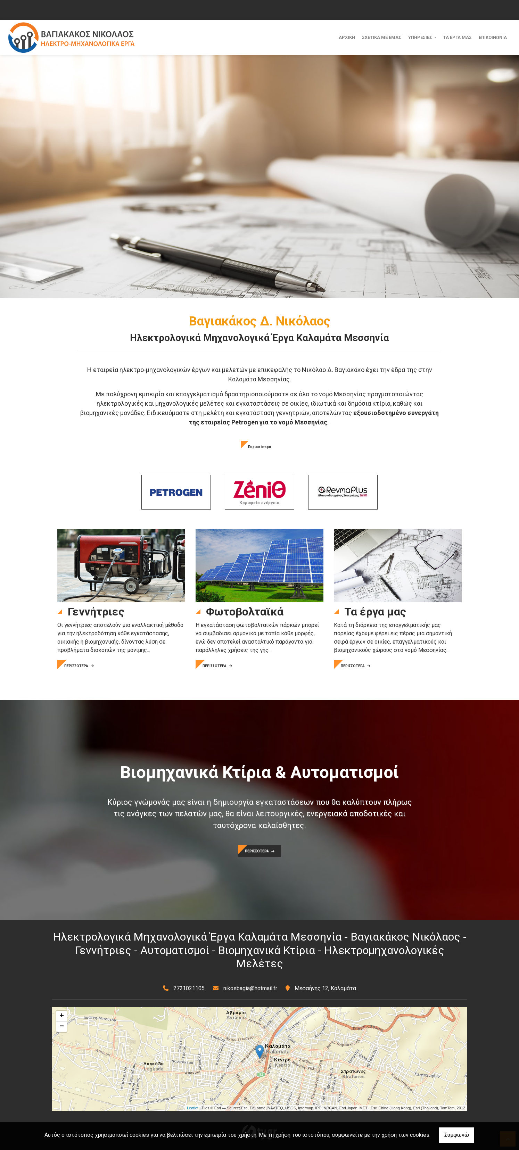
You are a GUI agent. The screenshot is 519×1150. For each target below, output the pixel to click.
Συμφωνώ (456, 1135)
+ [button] (61, 1016)
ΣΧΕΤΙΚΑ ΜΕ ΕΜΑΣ (381, 37)
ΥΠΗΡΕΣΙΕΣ (420, 37)
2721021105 (189, 988)
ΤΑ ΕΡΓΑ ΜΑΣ (457, 37)
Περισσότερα (259, 447)
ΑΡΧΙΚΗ (347, 37)
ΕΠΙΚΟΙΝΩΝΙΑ (493, 37)
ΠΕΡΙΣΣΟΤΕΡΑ (79, 666)
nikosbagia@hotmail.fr (250, 988)
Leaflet (192, 1108)
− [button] (61, 1026)
